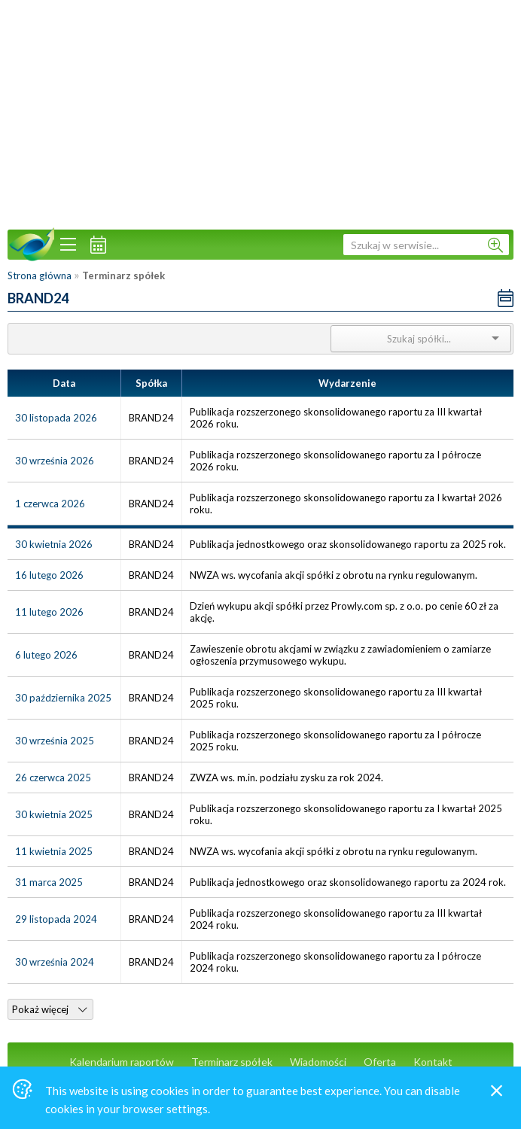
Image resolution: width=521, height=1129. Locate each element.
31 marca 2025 (49, 882)
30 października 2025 (63, 698)
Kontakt (432, 1061)
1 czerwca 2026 (50, 504)
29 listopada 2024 (56, 919)
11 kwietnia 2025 (54, 851)
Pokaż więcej (49, 1009)
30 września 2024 (54, 962)
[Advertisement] (260, 113)
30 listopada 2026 (56, 418)
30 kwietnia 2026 (54, 544)
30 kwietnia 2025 (54, 814)
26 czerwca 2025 (53, 777)
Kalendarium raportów (121, 1061)
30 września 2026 (54, 461)
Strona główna (40, 275)
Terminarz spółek (232, 1061)
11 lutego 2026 (49, 612)
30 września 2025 (54, 741)
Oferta (380, 1061)
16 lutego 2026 (49, 575)
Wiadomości (318, 1061)
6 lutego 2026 (46, 655)
